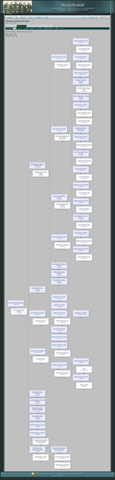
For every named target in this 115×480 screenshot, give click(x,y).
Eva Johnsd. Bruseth (80, 169)
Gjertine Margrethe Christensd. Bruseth (37, 408)
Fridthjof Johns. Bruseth (81, 137)
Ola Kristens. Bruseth (81, 57)
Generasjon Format (48, 28)
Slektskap (30, 26)
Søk (17, 17)
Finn (31, 17)
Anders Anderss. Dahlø (62, 373)
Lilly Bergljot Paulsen (84, 49)
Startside (10, 17)
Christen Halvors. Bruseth (59, 345)
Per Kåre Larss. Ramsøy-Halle (84, 88)
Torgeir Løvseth (84, 385)
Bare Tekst (39, 28)
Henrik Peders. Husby (41, 457)
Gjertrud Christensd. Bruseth (37, 288)
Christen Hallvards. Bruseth (15, 303)
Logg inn (23, 17)
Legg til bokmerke (93, 17)
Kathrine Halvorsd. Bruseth (59, 365)
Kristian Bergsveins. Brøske (81, 249)
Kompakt (26, 28)
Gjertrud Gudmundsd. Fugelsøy (62, 204)
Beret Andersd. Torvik (84, 257)
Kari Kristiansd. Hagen (84, 121)
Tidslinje (37, 26)
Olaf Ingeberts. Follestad (62, 465)
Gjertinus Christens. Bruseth (37, 392)
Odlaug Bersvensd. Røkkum (84, 145)
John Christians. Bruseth (59, 129)
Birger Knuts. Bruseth (59, 313)
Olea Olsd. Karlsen (41, 321)
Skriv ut (85, 17)
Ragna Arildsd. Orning (62, 321)
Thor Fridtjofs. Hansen (84, 225)
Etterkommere (21, 26)
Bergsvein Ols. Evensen (62, 245)
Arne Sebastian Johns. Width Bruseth (81, 128)
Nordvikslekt (72, 5)
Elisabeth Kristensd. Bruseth (81, 80)
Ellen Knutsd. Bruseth (59, 329)
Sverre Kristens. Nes (84, 193)
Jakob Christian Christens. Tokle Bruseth (37, 164)
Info (47, 17)
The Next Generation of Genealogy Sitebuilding (54, 473)
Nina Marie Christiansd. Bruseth (59, 280)
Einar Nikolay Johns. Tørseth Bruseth (81, 96)
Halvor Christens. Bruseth (37, 351)
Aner (14, 26)
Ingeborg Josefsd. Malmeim (84, 241)
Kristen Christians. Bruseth (59, 57)
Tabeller (57, 28)
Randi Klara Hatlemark (62, 353)
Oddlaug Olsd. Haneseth (84, 161)
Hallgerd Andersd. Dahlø (81, 377)
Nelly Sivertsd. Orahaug (84, 65)
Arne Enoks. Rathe (84, 177)
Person (9, 26)
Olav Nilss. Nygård (84, 209)
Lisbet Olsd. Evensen (62, 65)
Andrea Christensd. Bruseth (37, 425)
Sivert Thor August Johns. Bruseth (81, 152)
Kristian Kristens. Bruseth (81, 41)
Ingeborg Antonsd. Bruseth (81, 201)
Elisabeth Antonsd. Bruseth (81, 185)
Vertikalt (32, 28)
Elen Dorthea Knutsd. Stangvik (19, 310)
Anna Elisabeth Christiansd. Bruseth (59, 264)
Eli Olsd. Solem (41, 359)
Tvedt (84, 369)
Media (39, 17)
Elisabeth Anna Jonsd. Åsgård (41, 172)
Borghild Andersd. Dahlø (81, 361)
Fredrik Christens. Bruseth (37, 433)
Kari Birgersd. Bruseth (81, 313)
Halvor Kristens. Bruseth (80, 73)
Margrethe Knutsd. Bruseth (59, 337)
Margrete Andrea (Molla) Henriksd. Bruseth (40, 440)
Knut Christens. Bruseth (37, 313)
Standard (19, 28)
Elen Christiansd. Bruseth (59, 237)
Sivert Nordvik (60, 476)
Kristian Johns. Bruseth (81, 105)
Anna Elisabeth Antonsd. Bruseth (81, 216)
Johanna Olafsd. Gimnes (84, 113)
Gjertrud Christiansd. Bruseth (59, 272)
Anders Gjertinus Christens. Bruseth (37, 400)
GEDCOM (49, 26)
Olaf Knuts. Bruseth (59, 305)
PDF (62, 28)
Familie (43, 26)
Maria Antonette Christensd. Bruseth (37, 448)
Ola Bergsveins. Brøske (81, 233)
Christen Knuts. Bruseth (59, 297)
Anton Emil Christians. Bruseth (59, 196)
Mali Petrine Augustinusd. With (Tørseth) (62, 136)
